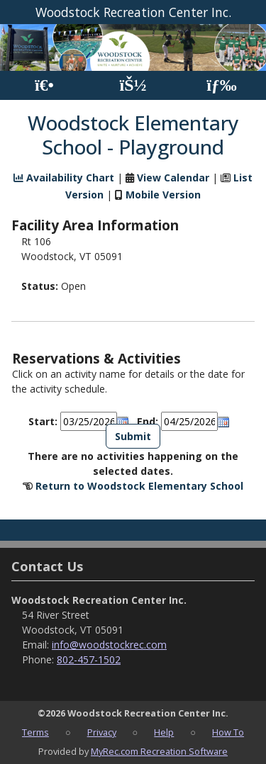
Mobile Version (163, 194)
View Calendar (173, 177)
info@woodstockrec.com (109, 644)
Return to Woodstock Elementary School (139, 486)
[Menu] (221, 85)
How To (228, 732)
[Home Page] (44, 85)
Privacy (101, 732)
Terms (35, 732)
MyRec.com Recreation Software (159, 751)
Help (164, 732)
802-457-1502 (89, 659)
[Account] (132, 85)
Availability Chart (63, 177)
